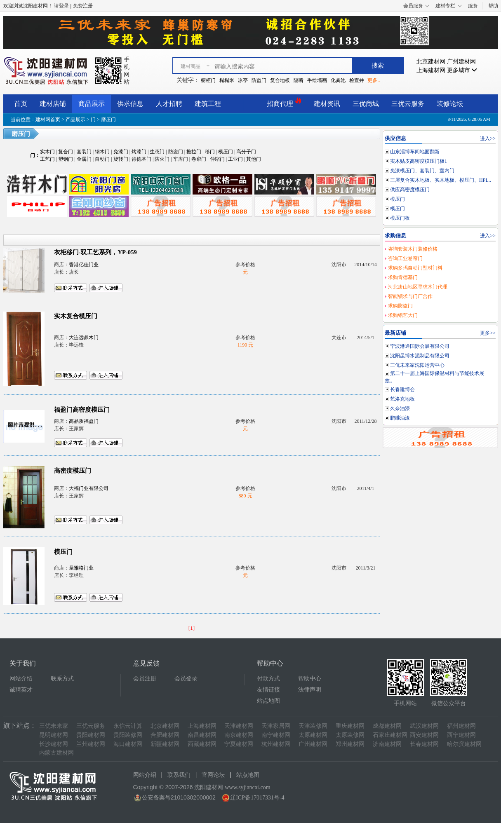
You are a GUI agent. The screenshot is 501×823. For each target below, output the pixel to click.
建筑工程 (208, 103)
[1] (191, 628)
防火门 (162, 159)
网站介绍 (21, 678)
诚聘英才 (21, 690)
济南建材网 (387, 744)
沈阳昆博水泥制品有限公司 (419, 356)
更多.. (373, 80)
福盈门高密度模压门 (82, 409)
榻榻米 (226, 80)
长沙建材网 (53, 744)
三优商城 (366, 103)
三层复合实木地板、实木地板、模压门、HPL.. (440, 180)
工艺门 (47, 159)
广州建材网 (461, 62)
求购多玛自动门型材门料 (415, 268)
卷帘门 (198, 159)
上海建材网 (430, 70)
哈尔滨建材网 (464, 744)
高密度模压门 (72, 470)
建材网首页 (47, 119)
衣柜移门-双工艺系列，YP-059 (95, 252)
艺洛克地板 (402, 399)
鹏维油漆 (400, 418)
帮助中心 (309, 678)
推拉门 (193, 152)
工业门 (235, 159)
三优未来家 (53, 726)
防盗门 (259, 80)
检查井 (356, 80)
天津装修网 (313, 726)
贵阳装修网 (127, 735)
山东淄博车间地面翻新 (415, 152)
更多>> (488, 333)
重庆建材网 (350, 726)
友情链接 (268, 690)
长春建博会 (402, 389)
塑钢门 (65, 159)
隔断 (298, 80)
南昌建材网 (202, 735)
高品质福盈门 (84, 421)
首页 (20, 103)
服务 (473, 6)
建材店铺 (53, 103)
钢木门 (102, 152)
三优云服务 (407, 103)
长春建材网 (424, 744)
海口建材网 (127, 744)
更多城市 (462, 70)
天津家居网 (275, 726)
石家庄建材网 (390, 735)
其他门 (253, 159)
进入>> (488, 138)
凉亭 (243, 80)
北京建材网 (430, 62)
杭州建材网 (275, 744)
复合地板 (280, 80)
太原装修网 (350, 735)
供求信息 (130, 103)
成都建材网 (387, 726)
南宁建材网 (275, 735)
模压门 (225, 152)
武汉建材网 (424, 726)
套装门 (84, 152)
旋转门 (120, 159)
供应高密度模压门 (410, 189)
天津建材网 (238, 726)
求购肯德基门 (403, 277)
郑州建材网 (350, 744)
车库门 (180, 159)
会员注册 (144, 678)
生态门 (157, 152)
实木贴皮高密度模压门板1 (418, 161)
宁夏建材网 (238, 744)
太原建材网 (313, 735)
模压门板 (400, 218)
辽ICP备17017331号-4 (257, 798)
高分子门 (246, 152)
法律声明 (309, 690)
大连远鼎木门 (84, 337)
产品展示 (75, 119)
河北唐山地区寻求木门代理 (417, 287)
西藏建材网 (202, 744)
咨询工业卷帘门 (405, 258)
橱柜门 (208, 80)
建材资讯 (327, 103)
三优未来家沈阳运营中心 (417, 365)
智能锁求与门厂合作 (410, 296)
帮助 (493, 6)
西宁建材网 (461, 735)
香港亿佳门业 (84, 264)
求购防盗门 (400, 306)
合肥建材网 (165, 735)
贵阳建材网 (90, 735)
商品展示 (91, 103)
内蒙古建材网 (56, 753)
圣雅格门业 (81, 568)
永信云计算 (127, 726)
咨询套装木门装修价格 (412, 249)
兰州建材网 (90, 744)
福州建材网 (461, 726)
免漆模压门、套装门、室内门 (422, 171)
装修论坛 (450, 103)
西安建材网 (424, 735)
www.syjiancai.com (247, 787)
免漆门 (120, 152)
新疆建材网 (165, 744)
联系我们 (179, 775)
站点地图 (268, 701)
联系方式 (62, 678)
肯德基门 (141, 159)
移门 (210, 152)
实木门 (47, 152)
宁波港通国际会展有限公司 (419, 346)
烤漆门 (139, 152)
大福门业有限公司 (88, 488)
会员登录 (186, 678)
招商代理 (284, 102)
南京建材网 (238, 735)
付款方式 (268, 678)
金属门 (84, 159)
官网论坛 (213, 775)
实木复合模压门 (75, 316)
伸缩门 (217, 159)
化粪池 (338, 80)
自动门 (102, 159)
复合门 (65, 152)
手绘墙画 (317, 80)
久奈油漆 (400, 408)
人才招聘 (169, 103)
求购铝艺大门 (403, 315)
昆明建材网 (53, 735)
